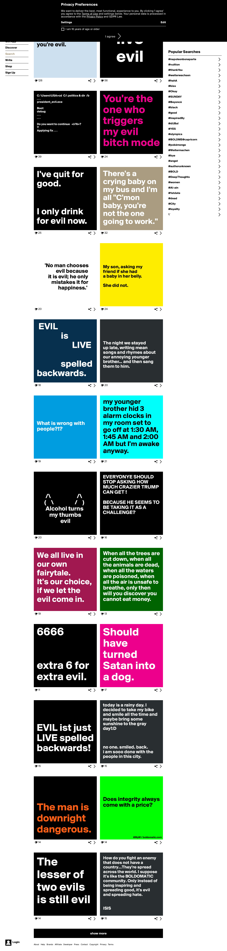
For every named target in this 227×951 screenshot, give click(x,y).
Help (43, 945)
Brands (50, 945)
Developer (67, 945)
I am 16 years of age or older (83, 29)
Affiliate (58, 945)
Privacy (103, 945)
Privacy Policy (95, 16)
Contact (84, 945)
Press (76, 945)
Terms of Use (90, 13)
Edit (163, 22)
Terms (111, 945)
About (36, 945)
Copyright (93, 945)
